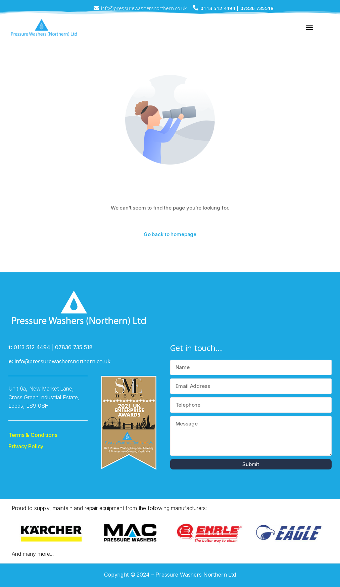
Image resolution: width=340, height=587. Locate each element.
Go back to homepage (170, 234)
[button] (309, 27)
